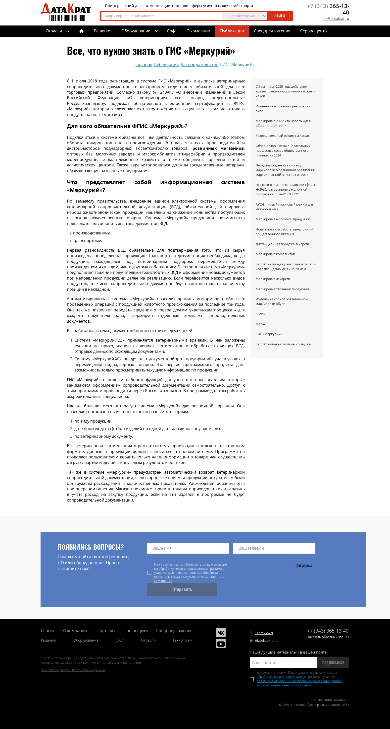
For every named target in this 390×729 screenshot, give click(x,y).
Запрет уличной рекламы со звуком (284, 344)
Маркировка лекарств (273, 279)
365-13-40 (328, 9)
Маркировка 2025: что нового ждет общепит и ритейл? (283, 123)
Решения (102, 31)
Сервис (48, 630)
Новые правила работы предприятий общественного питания (285, 231)
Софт (172, 31)
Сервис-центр (313, 31)
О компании (198, 31)
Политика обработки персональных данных (73, 670)
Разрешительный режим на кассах (283, 135)
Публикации (232, 31)
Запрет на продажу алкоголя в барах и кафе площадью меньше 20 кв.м (286, 266)
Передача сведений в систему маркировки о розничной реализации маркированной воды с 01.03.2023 (285, 170)
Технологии (183, 640)
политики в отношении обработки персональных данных (186, 575)
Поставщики (136, 630)
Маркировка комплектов (275, 254)
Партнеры (105, 630)
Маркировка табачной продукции (282, 289)
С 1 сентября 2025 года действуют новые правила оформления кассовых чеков (285, 91)
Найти (279, 15)
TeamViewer (264, 633)
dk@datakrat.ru (336, 18)
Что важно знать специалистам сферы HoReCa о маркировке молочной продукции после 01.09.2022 (285, 189)
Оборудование (135, 31)
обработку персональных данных (183, 569)
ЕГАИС (261, 313)
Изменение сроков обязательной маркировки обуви (282, 301)
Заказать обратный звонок (328, 637)
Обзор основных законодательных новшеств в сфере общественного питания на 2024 (283, 150)
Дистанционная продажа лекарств (282, 244)
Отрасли (148, 640)
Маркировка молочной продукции (283, 219)
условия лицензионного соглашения (189, 579)
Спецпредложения (272, 31)
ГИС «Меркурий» (269, 334)
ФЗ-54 (260, 324)
